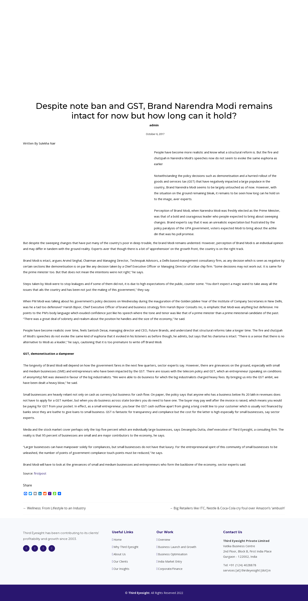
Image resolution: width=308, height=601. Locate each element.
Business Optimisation (172, 554)
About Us (185, 10)
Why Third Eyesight (158, 10)
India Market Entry (170, 561)
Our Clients (227, 10)
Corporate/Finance (170, 568)
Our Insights (250, 10)
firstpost (40, 473)
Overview (164, 539)
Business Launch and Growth (177, 547)
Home (134, 10)
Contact (271, 10)
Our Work (164, 532)
